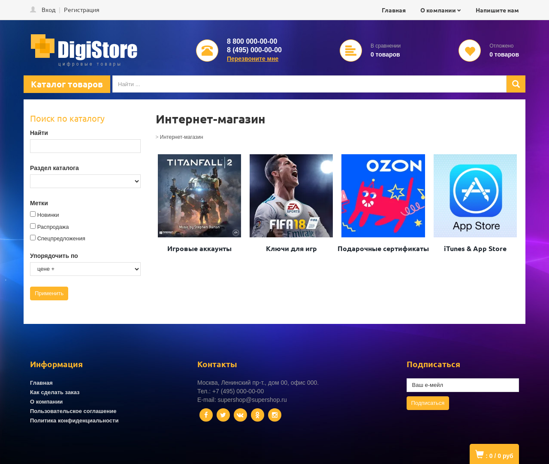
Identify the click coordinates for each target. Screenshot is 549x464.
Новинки (48, 215)
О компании (438, 10)
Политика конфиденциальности (74, 420)
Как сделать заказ (55, 392)
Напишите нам (497, 10)
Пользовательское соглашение (73, 411)
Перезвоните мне (252, 58)
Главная (394, 10)
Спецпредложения (61, 238)
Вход (48, 9)
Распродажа (53, 227)
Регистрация (82, 9)
